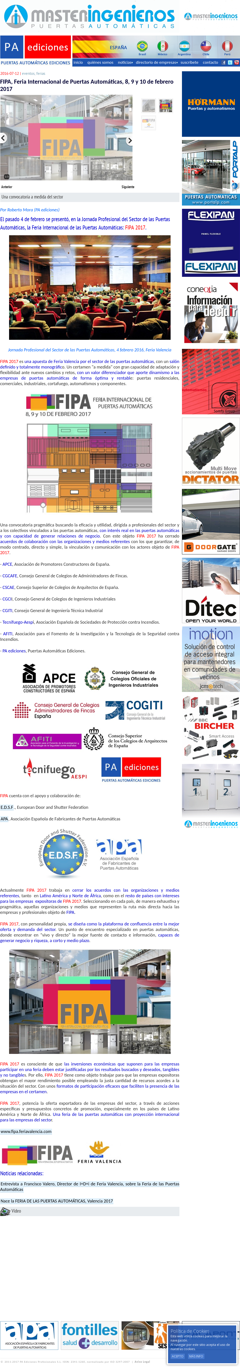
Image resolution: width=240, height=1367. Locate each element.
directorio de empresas (156, 62)
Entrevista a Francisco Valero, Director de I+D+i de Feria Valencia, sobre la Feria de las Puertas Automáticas (89, 1186)
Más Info (196, 1356)
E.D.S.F (7, 807)
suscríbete (190, 62)
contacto (210, 62)
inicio (78, 62)
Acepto (177, 1356)
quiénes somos (100, 62)
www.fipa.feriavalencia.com (26, 1131)
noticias (125, 62)
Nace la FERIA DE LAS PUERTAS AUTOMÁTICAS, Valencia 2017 (57, 1201)
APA (4, 819)
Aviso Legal (142, 1361)
